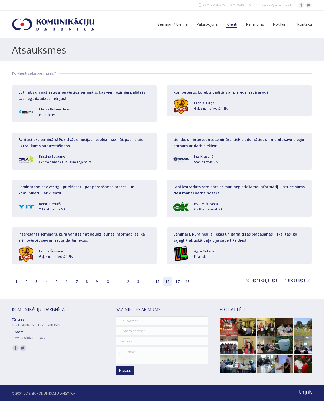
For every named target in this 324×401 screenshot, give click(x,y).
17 (177, 281)
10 (107, 281)
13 (137, 281)
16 (167, 281)
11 (117, 281)
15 (157, 281)
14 (147, 281)
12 (127, 281)
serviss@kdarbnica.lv (277, 5)
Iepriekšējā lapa (264, 280)
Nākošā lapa (294, 280)
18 (188, 281)
